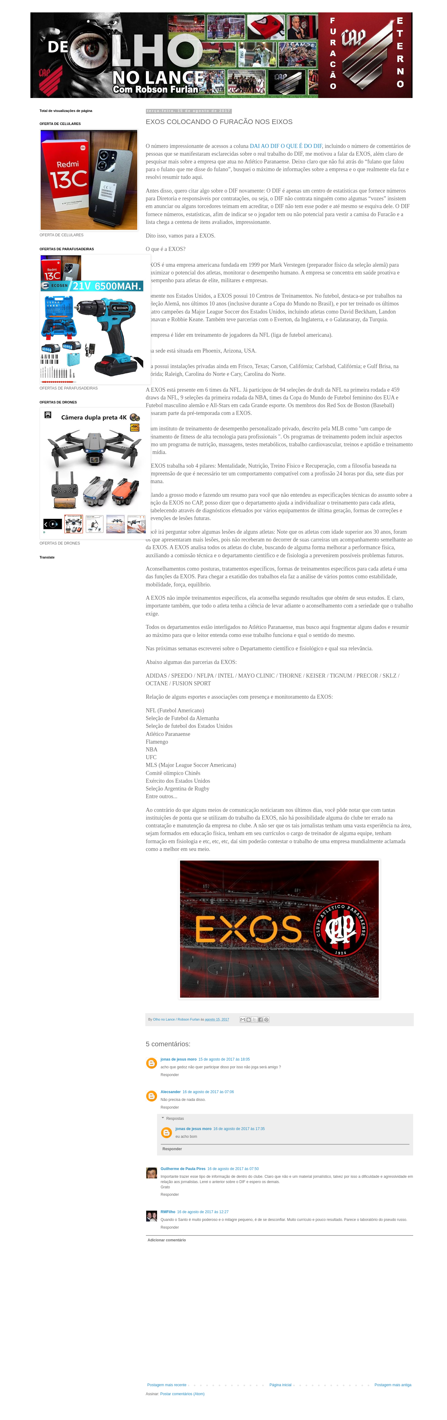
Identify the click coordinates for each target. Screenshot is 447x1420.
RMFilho (168, 1212)
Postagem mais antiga (393, 1385)
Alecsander (171, 1092)
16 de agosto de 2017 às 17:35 (239, 1129)
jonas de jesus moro (179, 1059)
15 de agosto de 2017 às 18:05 (224, 1059)
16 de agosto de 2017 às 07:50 (233, 1169)
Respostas (175, 1118)
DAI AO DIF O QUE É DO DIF (286, 146)
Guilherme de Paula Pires (183, 1169)
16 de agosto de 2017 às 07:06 (208, 1092)
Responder (170, 1075)
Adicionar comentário (167, 1240)
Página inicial (280, 1385)
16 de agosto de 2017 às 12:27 (202, 1212)
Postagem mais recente (167, 1385)
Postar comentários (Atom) (182, 1394)
